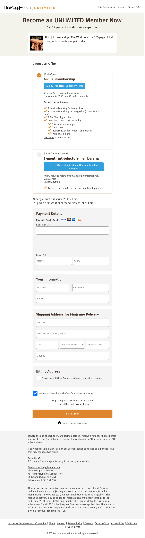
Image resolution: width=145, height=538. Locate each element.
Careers (88, 523)
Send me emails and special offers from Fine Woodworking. (65, 393)
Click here (49, 137)
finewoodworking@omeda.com (44, 467)
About (52, 523)
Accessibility (117, 523)
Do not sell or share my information (27, 523)
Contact (61, 523)
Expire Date (41, 255)
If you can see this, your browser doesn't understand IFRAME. (49, 245)
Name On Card (43, 225)
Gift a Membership (106, 7)
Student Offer (134, 7)
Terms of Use (62, 404)
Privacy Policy (82, 404)
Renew (121, 7)
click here (87, 203)
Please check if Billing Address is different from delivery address (72, 378)
